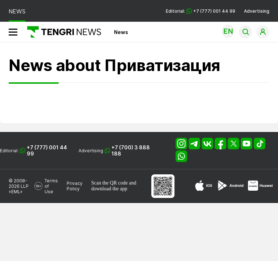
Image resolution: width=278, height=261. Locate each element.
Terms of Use (51, 186)
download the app (109, 188)
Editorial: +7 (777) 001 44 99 (200, 11)
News (121, 32)
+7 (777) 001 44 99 (47, 150)
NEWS (17, 11)
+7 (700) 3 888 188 (130, 150)
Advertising (256, 11)
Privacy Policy (75, 186)
